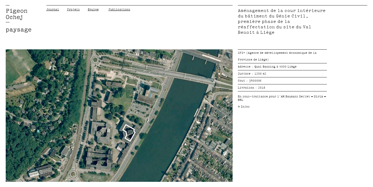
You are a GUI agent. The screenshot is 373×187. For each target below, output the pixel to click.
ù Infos (244, 106)
